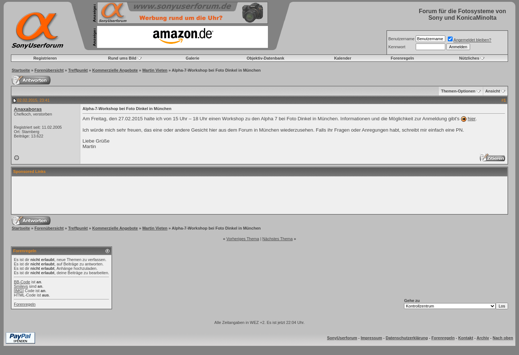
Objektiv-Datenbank (265, 58)
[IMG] (19, 290)
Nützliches (469, 58)
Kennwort (396, 47)
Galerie (192, 58)
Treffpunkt (78, 70)
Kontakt (465, 338)
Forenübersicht (49, 70)
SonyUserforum (342, 338)
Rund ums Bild (122, 58)
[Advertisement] (259, 195)
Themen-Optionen (458, 91)
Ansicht (492, 91)
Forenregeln (402, 58)
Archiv (483, 338)
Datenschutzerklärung (407, 338)
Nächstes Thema (277, 239)
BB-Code (22, 282)
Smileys (21, 286)
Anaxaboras (28, 109)
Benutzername (401, 39)
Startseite (21, 70)
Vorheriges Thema (242, 239)
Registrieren (45, 58)
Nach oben (503, 338)
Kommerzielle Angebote (115, 70)
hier (472, 118)
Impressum (371, 338)
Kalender (342, 58)
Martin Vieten (155, 70)
